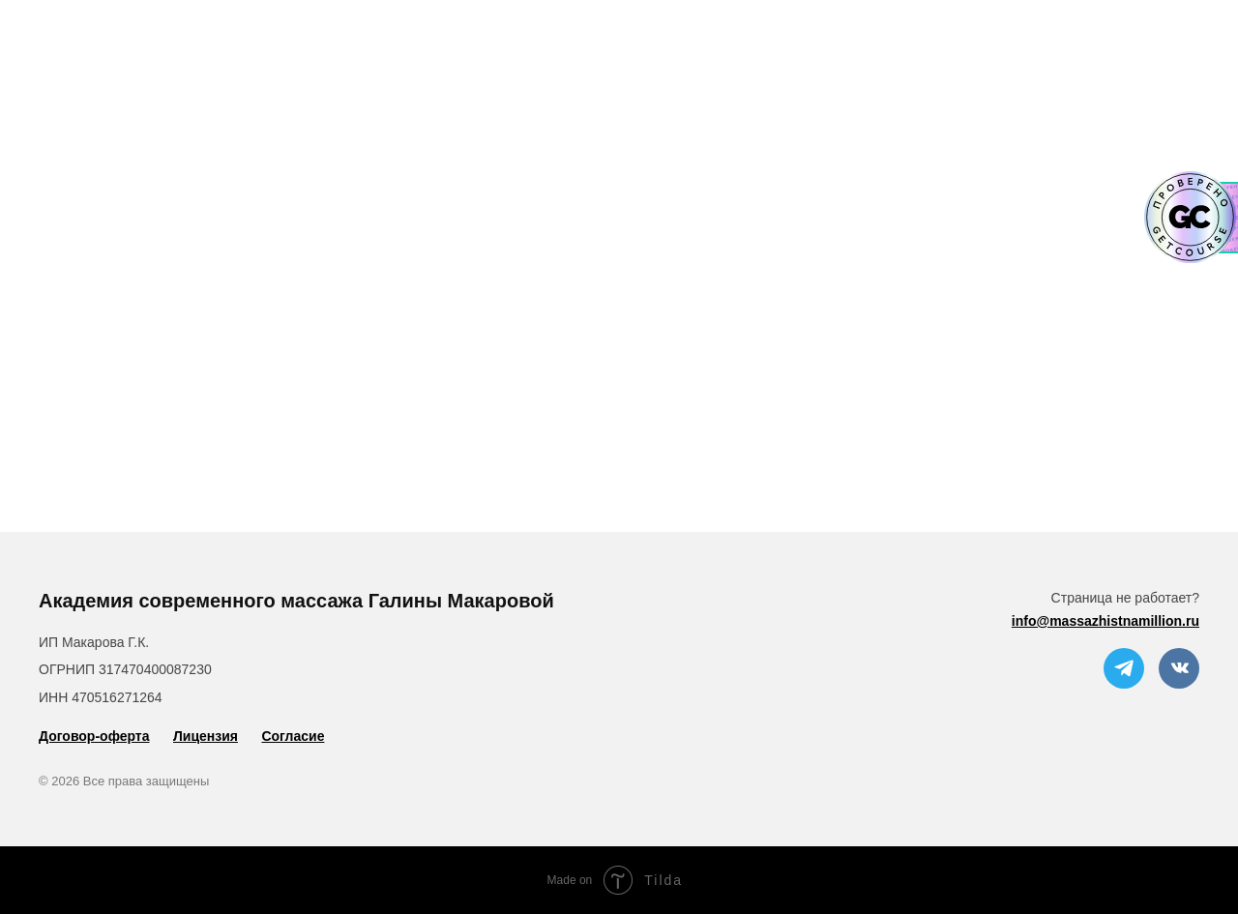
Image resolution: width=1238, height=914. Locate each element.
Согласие (292, 736)
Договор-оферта (94, 736)
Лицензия (205, 736)
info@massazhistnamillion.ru (1105, 621)
